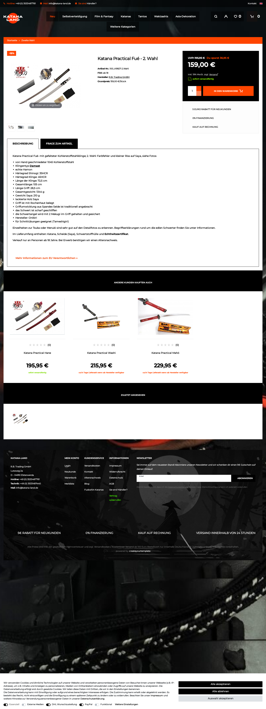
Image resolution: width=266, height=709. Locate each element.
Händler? (92, 3)
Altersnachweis (92, 477)
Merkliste (69, 483)
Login (68, 465)
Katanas (125, 16)
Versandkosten (92, 465)
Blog (86, 483)
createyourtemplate (133, 551)
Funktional (106, 704)
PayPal (88, 704)
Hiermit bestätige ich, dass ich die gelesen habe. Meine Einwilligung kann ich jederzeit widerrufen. (192, 487)
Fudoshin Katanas (94, 489)
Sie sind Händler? (118, 489)
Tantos (141, 16)
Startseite (12, 40)
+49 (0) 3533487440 (30, 483)
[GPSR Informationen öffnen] (45, 258)
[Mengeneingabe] (192, 91)
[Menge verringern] (198, 93)
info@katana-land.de (60, 3)
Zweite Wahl (27, 40)
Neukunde (70, 471)
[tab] (23, 144)
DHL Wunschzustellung (64, 704)
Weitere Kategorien (122, 26)
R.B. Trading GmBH (119, 77)
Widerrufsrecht (117, 471)
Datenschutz (116, 477)
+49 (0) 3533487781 (29, 479)
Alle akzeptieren (220, 684)
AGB (111, 483)
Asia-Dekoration (184, 16)
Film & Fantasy (102, 16)
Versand (213, 74)
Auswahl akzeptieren (220, 698)
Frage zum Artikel (59, 143)
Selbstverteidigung (73, 16)
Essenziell (14, 704)
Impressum (115, 465)
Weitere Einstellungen (126, 704)
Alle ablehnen (220, 691)
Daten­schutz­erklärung (92, 698)
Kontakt (252, 3)
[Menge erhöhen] (198, 88)
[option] (37, 335)
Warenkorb (70, 477)
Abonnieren (243, 478)
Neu (51, 16)
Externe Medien (35, 704)
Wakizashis (160, 16)
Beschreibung (23, 143)
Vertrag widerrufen (115, 497)
